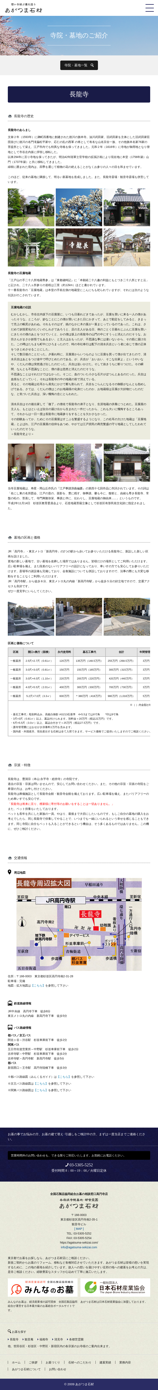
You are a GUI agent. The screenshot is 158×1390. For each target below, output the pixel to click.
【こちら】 (38, 985)
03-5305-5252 (81, 1165)
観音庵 (29, 1339)
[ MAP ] (79, 1228)
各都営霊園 (76, 1339)
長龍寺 (14, 1339)
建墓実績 (105, 1362)
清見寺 (58, 1339)
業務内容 (125, 1362)
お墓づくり (53, 1362)
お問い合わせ (57, 1369)
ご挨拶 (33, 1362)
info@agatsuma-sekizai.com (79, 1247)
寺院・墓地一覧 (75, 65)
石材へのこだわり (79, 1362)
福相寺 (44, 1339)
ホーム (16, 1362)
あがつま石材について (26, 1369)
